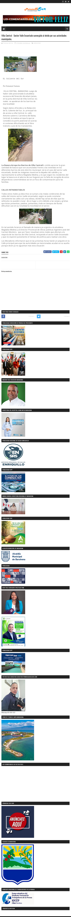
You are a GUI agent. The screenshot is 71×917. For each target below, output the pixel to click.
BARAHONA (37, 43)
